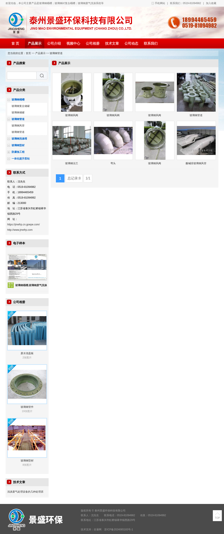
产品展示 (34, 43)
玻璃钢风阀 (71, 115)
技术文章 (112, 43)
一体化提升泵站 (21, 158)
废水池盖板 (27, 353)
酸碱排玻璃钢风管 (196, 163)
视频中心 (73, 43)
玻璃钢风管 (18, 125)
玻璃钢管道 (56, 53)
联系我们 (151, 43)
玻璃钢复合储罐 (21, 106)
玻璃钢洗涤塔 (19, 138)
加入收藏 (211, 3)
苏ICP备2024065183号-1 (118, 529)
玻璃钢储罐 (18, 112)
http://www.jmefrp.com (20, 229)
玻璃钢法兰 (71, 163)
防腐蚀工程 (18, 151)
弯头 (113, 163)
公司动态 (131, 43)
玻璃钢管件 (27, 406)
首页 (28, 53)
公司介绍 (54, 43)
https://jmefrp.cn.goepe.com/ (23, 224)
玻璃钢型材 (18, 145)
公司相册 (93, 43)
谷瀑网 (97, 529)
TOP (217, 517)
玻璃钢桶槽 (18, 99)
